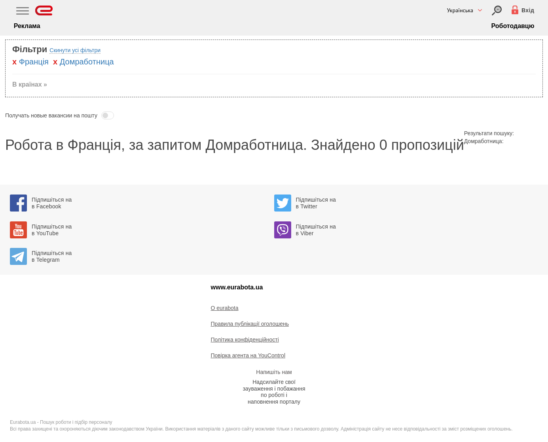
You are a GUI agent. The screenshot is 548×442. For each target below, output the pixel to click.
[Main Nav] (22, 12)
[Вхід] (497, 10)
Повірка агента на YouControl (248, 355)
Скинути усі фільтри (74, 50)
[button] (274, 115)
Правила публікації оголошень (250, 324)
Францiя (34, 61)
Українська (460, 10)
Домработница (87, 61)
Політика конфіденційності (245, 339)
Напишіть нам (274, 372)
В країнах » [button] (29, 84)
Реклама (27, 26)
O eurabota (225, 308)
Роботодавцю (512, 26)
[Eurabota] (44, 10)
